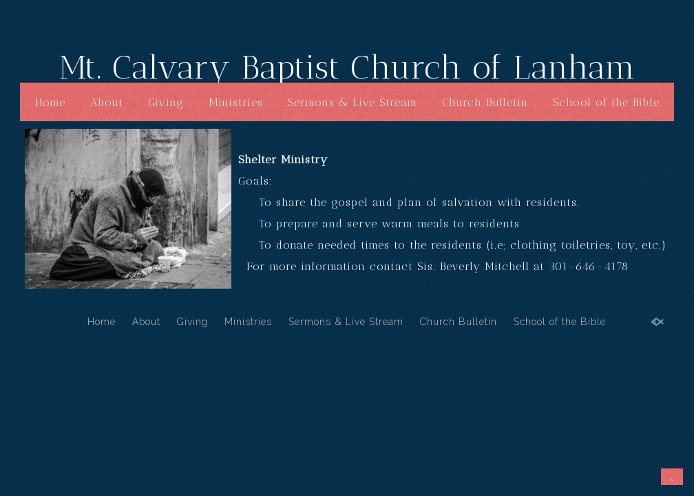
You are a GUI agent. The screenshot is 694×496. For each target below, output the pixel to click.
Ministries (236, 102)
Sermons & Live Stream (352, 102)
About (106, 102)
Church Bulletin (485, 102)
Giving (166, 102)
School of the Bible (606, 102)
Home (50, 102)
